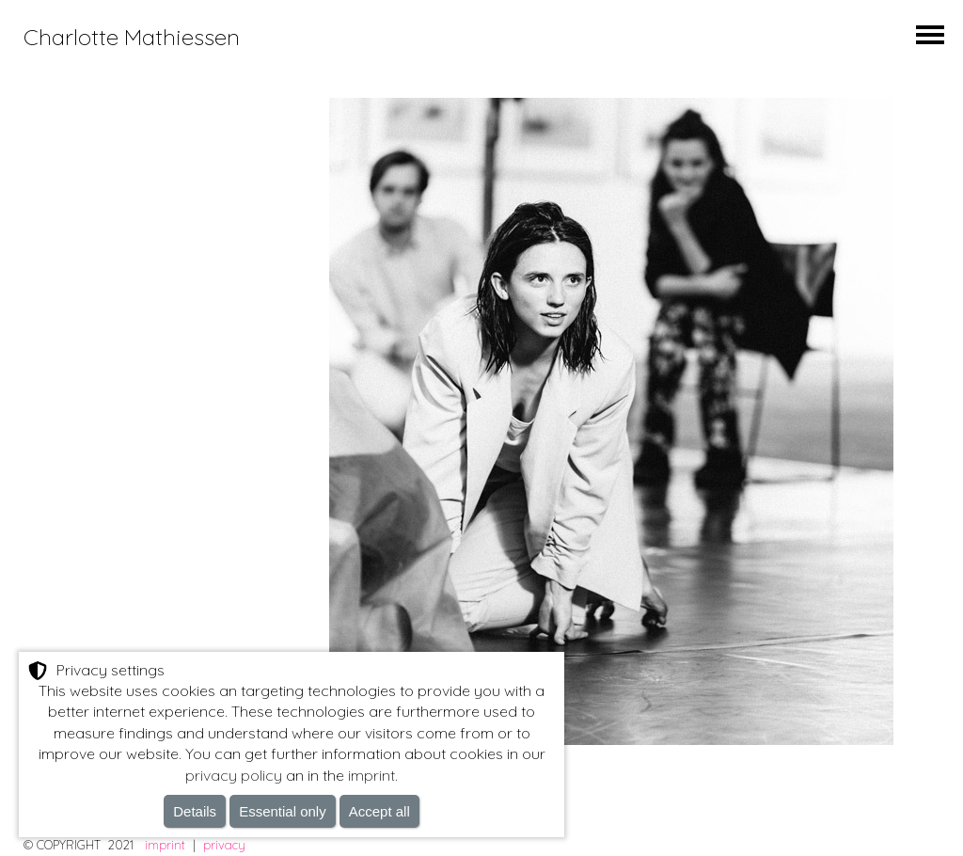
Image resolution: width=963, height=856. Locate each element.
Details (194, 811)
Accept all (379, 811)
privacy (224, 844)
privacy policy (233, 775)
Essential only (282, 811)
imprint (165, 844)
